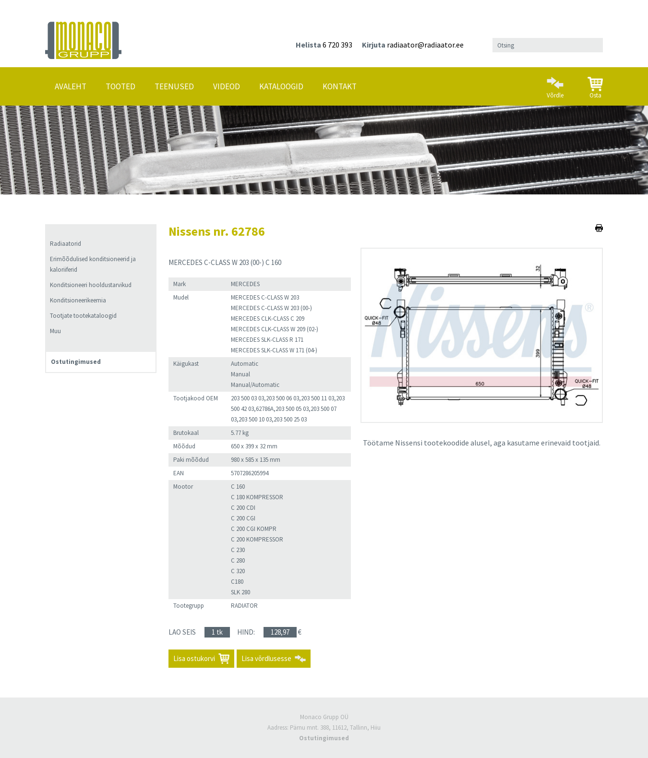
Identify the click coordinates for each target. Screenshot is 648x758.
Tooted (120, 86)
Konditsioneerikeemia (78, 300)
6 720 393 (337, 44)
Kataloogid (281, 86)
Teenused (174, 86)
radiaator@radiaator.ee (425, 44)
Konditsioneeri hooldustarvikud (91, 285)
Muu (55, 331)
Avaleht (70, 86)
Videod (226, 86)
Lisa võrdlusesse (266, 658)
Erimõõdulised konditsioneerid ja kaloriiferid (93, 264)
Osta (595, 84)
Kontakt (340, 86)
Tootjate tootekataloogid (83, 316)
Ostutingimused (76, 362)
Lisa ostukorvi (194, 658)
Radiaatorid (65, 244)
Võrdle (555, 83)
